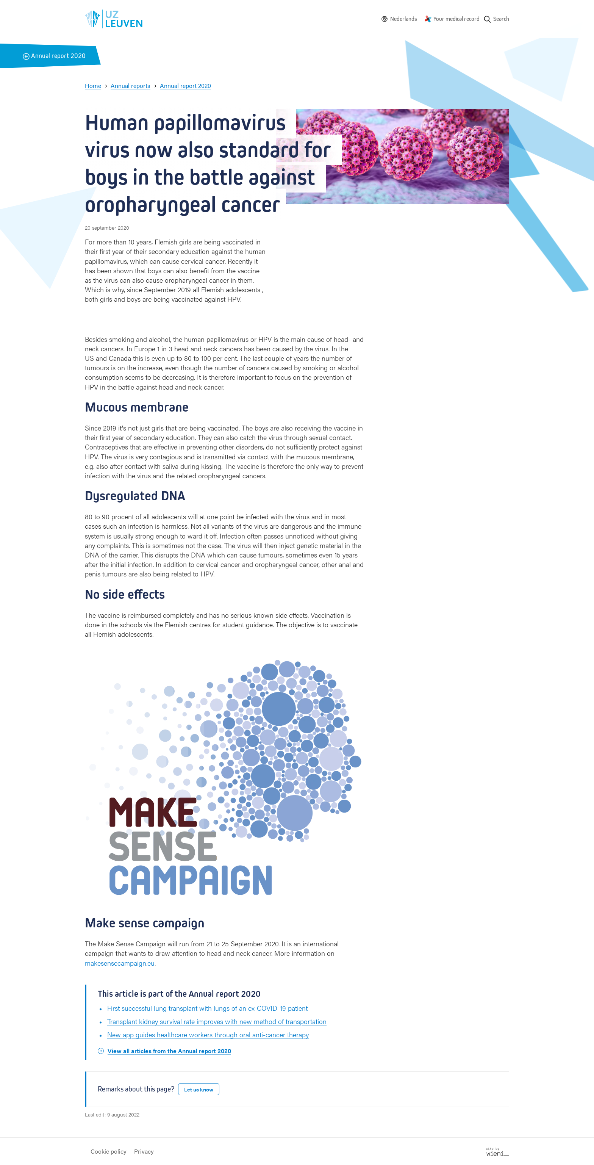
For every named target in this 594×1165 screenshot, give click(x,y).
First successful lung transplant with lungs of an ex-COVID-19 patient (207, 1008)
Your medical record (456, 18)
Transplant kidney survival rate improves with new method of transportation (217, 1021)
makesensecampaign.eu (120, 963)
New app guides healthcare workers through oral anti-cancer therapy (208, 1034)
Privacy (144, 1151)
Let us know (198, 1089)
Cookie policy (109, 1151)
